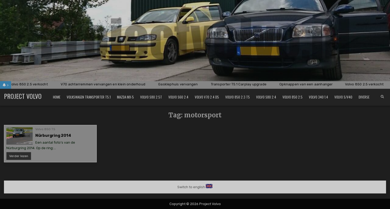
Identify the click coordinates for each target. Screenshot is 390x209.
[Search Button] (382, 96)
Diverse (364, 97)
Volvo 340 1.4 (318, 97)
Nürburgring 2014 (53, 135)
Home (56, 97)
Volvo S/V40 (343, 97)
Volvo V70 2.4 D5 (207, 97)
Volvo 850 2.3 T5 (237, 97)
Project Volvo (23, 96)
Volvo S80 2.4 (266, 97)
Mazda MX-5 (125, 97)
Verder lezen (20, 157)
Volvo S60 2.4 (178, 97)
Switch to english (191, 187)
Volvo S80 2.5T (151, 97)
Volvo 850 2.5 (292, 97)
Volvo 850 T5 (45, 129)
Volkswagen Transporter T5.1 (89, 97)
